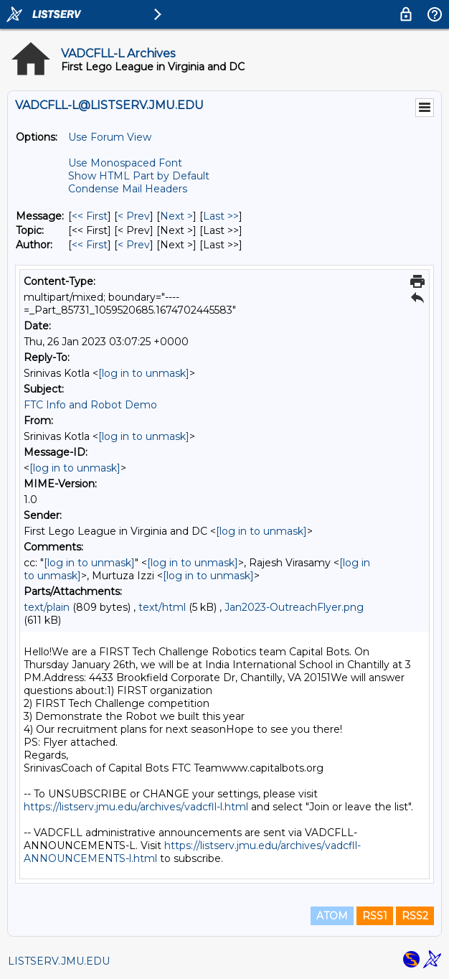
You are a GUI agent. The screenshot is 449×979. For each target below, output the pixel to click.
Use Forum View (109, 137)
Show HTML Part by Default (138, 175)
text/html (162, 607)
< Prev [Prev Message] (134, 216)
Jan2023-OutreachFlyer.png (294, 607)
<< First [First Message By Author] (90, 244)
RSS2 (415, 915)
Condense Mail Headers (127, 188)
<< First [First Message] (90, 216)
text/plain (47, 607)
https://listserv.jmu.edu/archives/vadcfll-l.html (136, 806)
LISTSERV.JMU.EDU (59, 961)
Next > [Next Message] (176, 216)
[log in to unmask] (143, 373)
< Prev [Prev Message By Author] (134, 244)
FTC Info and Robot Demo (90, 404)
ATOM (332, 915)
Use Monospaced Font (125, 162)
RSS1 (374, 915)
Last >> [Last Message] (221, 216)
